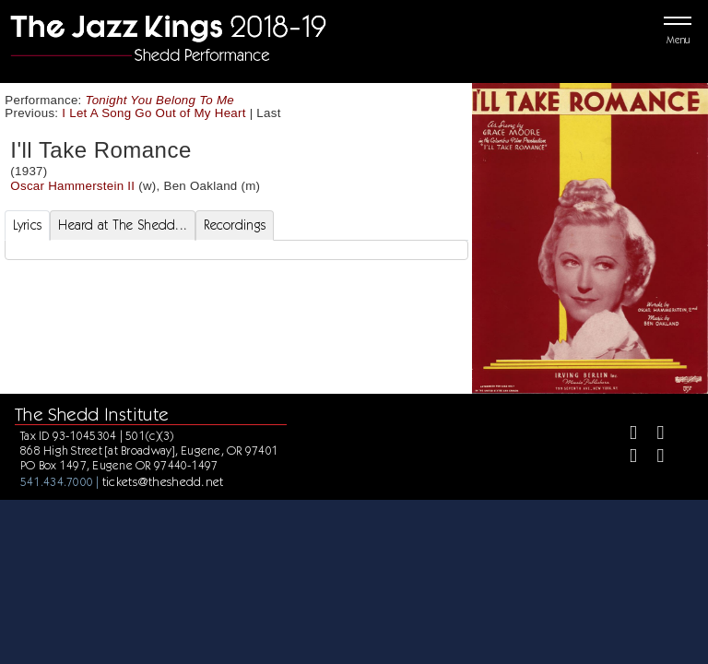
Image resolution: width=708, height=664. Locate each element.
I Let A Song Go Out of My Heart (153, 113)
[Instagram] (625, 457)
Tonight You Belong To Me (160, 100)
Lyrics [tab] (27, 225)
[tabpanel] (236, 250)
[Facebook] (625, 434)
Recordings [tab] (235, 225)
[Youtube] (652, 457)
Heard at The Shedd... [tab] (122, 225)
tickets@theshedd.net (163, 481)
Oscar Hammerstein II (72, 186)
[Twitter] (652, 434)
